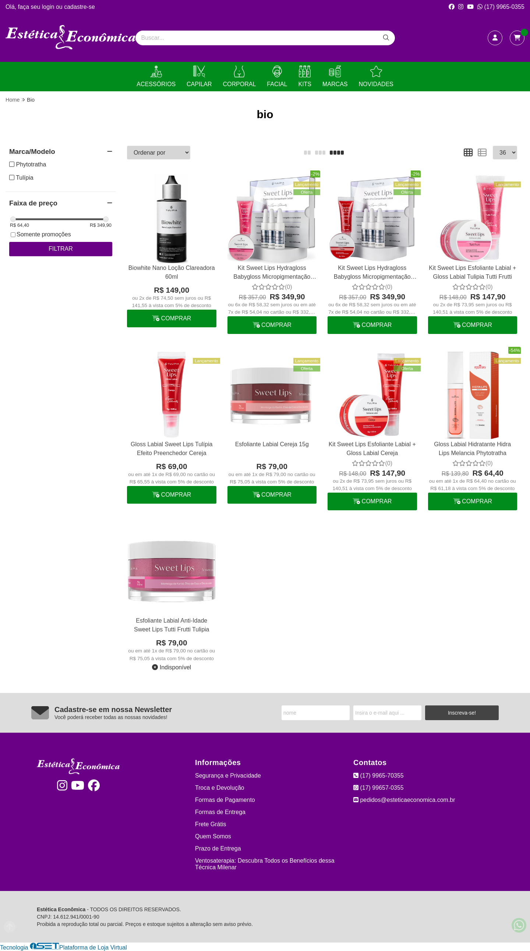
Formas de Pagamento (225, 800)
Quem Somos (213, 836)
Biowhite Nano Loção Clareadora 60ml (171, 272)
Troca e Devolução (219, 788)
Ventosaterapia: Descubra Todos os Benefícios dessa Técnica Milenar (265, 863)
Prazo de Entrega (218, 848)
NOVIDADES (375, 76)
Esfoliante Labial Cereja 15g (272, 444)
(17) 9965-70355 (378, 775)
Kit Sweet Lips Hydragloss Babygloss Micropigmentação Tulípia (271, 273)
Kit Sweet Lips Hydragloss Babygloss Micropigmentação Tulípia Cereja (372, 273)
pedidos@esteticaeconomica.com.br (404, 800)
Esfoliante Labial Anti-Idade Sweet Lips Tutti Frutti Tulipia (171, 625)
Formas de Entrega (220, 812)
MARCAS (334, 76)
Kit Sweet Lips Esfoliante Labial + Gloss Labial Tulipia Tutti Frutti (472, 272)
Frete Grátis (210, 824)
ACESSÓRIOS (156, 76)
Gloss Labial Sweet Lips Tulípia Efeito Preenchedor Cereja (171, 448)
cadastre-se (79, 7)
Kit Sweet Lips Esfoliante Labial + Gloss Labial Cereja (372, 448)
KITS (304, 76)
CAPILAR (199, 76)
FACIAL (277, 76)
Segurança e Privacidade (228, 775)
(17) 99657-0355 (378, 788)
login (49, 7)
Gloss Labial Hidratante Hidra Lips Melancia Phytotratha (472, 448)
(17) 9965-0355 (500, 7)
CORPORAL (239, 76)
